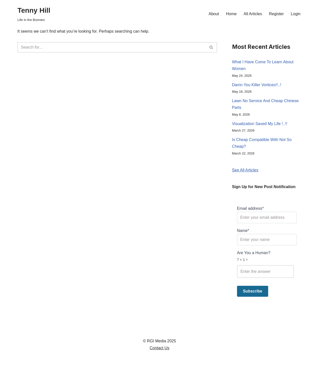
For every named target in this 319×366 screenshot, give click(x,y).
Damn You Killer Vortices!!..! (256, 85)
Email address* (267, 214)
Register (276, 14)
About (214, 14)
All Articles (252, 14)
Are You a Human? (267, 264)
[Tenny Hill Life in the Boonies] (33, 13)
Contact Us (159, 348)
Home (231, 14)
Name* (267, 236)
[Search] (111, 47)
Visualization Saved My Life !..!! (259, 124)
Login (296, 14)
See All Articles (245, 170)
